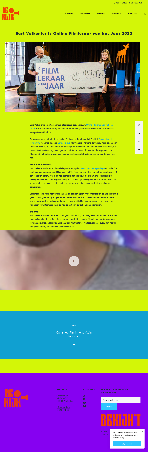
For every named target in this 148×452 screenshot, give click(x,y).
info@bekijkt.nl (63, 407)
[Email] (139, 150)
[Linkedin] (139, 141)
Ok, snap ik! (127, 444)
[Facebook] (139, 125)
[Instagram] (84, 396)
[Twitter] (139, 133)
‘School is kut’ (63, 142)
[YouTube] (84, 402)
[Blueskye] (84, 406)
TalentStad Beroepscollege (93, 168)
